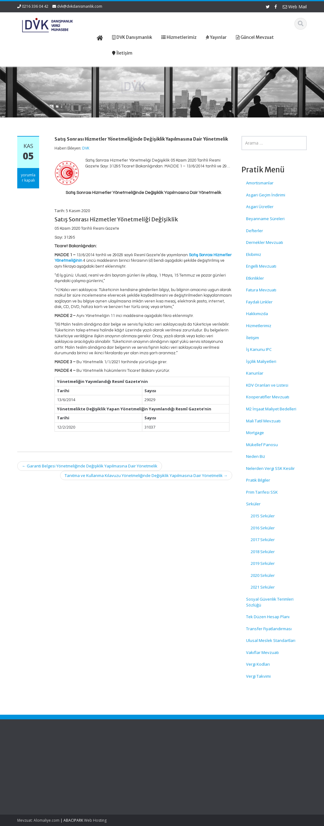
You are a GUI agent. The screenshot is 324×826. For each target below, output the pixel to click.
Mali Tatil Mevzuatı (263, 421)
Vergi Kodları (258, 664)
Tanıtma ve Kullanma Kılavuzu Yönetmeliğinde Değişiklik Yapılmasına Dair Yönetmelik (146, 475)
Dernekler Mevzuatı (264, 242)
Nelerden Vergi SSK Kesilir (270, 468)
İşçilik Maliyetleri (261, 361)
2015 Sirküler (263, 516)
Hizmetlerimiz (258, 325)
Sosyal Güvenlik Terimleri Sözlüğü (270, 602)
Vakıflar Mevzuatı (262, 652)
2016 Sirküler (263, 528)
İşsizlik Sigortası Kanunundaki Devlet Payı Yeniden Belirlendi (38, 785)
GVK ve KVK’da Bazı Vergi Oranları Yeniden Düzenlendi (38, 762)
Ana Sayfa (181, 753)
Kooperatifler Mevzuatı (267, 397)
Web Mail (295, 7)
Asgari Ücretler (259, 206)
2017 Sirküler (263, 539)
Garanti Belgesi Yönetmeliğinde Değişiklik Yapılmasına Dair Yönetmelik (89, 466)
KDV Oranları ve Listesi (267, 385)
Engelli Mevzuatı (261, 266)
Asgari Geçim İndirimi (265, 195)
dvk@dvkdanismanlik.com (79, 6)
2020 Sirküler (263, 575)
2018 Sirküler (263, 551)
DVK (85, 148)
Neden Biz (255, 456)
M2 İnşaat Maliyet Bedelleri (271, 409)
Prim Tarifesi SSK (262, 492)
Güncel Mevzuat (187, 771)
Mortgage (255, 432)
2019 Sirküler (263, 563)
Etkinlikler (255, 278)
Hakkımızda (257, 313)
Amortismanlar (259, 183)
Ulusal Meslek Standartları (270, 640)
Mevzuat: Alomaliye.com (38, 820)
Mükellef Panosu (262, 444)
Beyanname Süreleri (265, 218)
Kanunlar (254, 373)
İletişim (252, 337)
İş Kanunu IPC (259, 349)
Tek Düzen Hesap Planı (268, 616)
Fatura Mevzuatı (261, 290)
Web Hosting (95, 820)
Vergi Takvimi (258, 676)
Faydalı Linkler (259, 302)
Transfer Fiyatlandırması (269, 628)
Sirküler (253, 504)
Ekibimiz (253, 254)
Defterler (254, 230)
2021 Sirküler (263, 587)
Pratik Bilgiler (258, 480)
